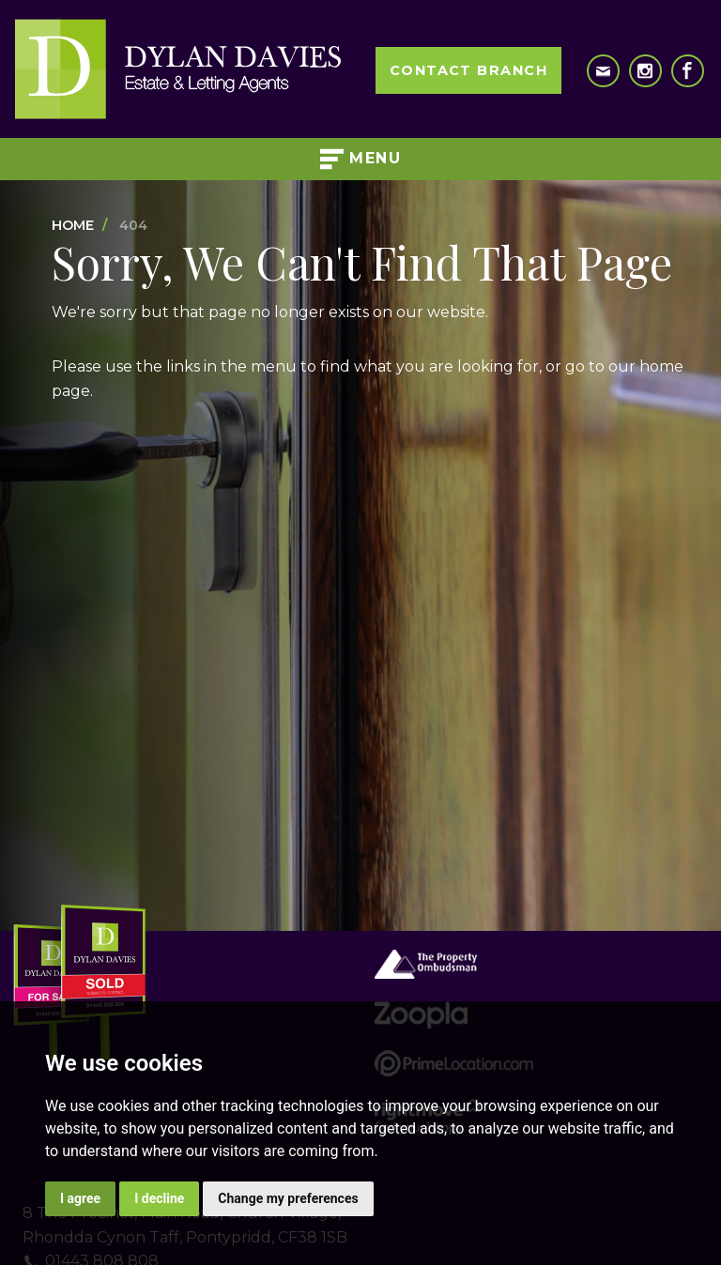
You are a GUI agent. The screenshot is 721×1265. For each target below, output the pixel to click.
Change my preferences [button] (288, 1198)
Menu (361, 159)
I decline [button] (159, 1198)
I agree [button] (80, 1198)
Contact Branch (468, 70)
